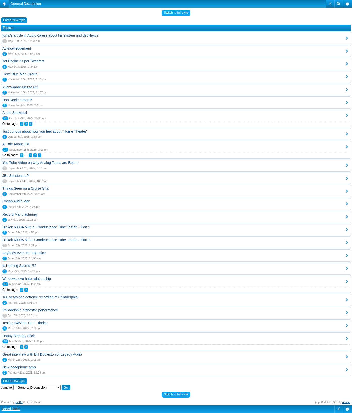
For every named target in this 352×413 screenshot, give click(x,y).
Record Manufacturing (19, 214)
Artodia (346, 402)
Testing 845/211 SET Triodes (25, 323)
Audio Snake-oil (14, 113)
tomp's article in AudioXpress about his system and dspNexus (50, 35)
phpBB (19, 402)
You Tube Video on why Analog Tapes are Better (40, 163)
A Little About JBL (16, 144)
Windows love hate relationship (26, 279)
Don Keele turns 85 (17, 100)
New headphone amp (19, 367)
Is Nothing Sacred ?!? (19, 266)
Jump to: (7, 387)
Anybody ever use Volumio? (24, 253)
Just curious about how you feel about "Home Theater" (44, 131)
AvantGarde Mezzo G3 (20, 87)
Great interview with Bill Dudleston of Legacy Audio (42, 354)
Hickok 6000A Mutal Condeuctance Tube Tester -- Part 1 (46, 240)
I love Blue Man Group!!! (21, 74)
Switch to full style (176, 12)
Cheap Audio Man (16, 201)
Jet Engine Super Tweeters (23, 61)
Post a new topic (14, 20)
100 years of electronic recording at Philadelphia (40, 297)
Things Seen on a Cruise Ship (25, 188)
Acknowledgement (16, 48)
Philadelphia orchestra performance (30, 310)
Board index (11, 409)
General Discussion (25, 4)
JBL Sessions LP (15, 176)
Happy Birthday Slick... (20, 336)
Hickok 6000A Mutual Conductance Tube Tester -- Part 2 (46, 227)
